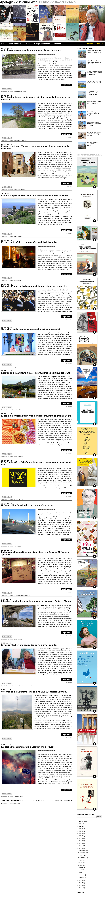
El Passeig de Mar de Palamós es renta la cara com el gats (94, 123)
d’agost (80, 860)
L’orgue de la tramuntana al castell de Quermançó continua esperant (35, 373)
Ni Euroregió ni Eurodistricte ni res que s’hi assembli (27, 505)
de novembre (82, 853)
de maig (80, 867)
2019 (80, 841)
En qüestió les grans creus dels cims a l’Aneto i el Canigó (94, 113)
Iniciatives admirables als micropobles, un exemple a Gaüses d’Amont (36, 601)
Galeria (27, 44)
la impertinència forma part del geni (23, 685)
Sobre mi (57, 44)
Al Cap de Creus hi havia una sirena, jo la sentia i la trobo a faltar (94, 62)
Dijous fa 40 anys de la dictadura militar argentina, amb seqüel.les (34, 286)
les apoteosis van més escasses (22, 595)
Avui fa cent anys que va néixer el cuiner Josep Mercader (94, 134)
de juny (80, 865)
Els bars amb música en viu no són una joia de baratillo (29, 242)
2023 (80, 831)
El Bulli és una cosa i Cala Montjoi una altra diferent (94, 82)
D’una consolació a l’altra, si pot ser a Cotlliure (94, 102)
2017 (80, 846)
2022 (80, 833)
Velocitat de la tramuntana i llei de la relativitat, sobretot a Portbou (34, 692)
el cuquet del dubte (18, 499)
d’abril (80, 870)
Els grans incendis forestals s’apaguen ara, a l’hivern (27, 747)
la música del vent (18, 410)
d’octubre (81, 855)
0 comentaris (69, 137)
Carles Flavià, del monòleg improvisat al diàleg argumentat (30, 329)
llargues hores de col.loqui (20, 367)
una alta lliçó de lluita (19, 323)
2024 (80, 828)
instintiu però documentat (20, 140)
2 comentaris (69, 635)
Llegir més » (66, 85)
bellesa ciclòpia (18, 236)
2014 (80, 883)
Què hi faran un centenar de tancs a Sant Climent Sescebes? (31, 50)
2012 (80, 888)
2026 (80, 823)
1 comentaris (69, 88)
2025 (80, 826)
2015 (80, 880)
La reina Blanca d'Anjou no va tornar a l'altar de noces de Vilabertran (94, 72)
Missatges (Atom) (15, 803)
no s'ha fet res (17, 546)
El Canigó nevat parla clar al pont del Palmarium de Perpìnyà (94, 144)
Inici (2, 44)
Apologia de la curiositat (18, 2)
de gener (80, 877)
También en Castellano (95, 44)
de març (80, 872)
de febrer (80, 875)
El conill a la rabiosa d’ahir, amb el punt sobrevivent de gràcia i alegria (36, 416)
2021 (80, 836)
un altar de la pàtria (19, 741)
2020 (80, 838)
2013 (80, 885)
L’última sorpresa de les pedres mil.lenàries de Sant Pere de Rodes (34, 195)
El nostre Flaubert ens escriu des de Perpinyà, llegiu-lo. (29, 645)
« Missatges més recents (11, 800)
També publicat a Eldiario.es (46, 54)
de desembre (82, 850)
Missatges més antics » (63, 800)
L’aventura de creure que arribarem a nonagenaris (94, 51)
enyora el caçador (18, 456)
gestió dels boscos (18, 796)
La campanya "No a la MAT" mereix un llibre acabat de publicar (93, 93)
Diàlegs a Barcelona (42, 44)
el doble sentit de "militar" (20, 91)
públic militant (17, 280)
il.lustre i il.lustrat (18, 639)
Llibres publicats (14, 44)
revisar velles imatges (19, 189)
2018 (80, 843)
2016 (80, 848)
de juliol (80, 862)
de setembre (81, 857)
